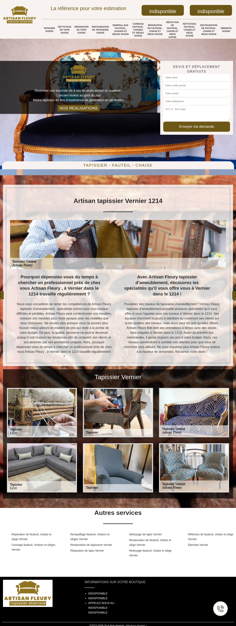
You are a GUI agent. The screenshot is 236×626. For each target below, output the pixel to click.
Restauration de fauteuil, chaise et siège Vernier (150, 542)
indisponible (162, 11)
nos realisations (78, 108)
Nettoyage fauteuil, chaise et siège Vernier (150, 553)
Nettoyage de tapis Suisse (64, 30)
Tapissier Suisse (49, 29)
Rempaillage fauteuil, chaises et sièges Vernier (90, 537)
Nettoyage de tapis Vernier (145, 534)
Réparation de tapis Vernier (87, 550)
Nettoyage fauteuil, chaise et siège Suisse (189, 30)
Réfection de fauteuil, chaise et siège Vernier (210, 537)
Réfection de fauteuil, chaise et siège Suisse (172, 29)
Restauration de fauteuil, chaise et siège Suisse (208, 29)
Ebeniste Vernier (198, 544)
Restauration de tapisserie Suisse (100, 30)
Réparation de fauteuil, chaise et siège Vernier (31, 537)
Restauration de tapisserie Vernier (91, 544)
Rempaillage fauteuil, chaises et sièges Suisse (120, 29)
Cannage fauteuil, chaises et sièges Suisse (138, 30)
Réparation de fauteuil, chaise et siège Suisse (155, 29)
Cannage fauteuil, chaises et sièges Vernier (33, 547)
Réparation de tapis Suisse (81, 30)
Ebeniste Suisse (226, 29)
